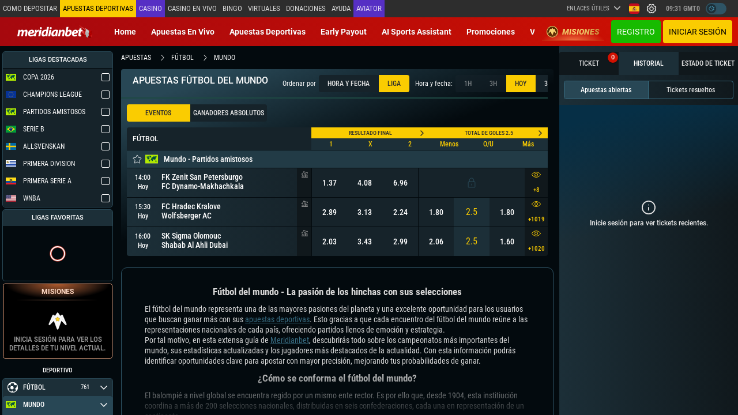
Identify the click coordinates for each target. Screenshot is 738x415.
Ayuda (341, 8)
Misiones (573, 31)
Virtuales (264, 8)
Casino (150, 8)
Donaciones (306, 8)
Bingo (232, 8)
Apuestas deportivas (267, 31)
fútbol (182, 58)
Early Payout (344, 31)
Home (125, 31)
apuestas (136, 58)
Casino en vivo (192, 8)
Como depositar (30, 8)
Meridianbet (289, 340)
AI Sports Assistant (416, 31)
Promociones (490, 31)
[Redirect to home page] (55, 31)
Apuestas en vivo (182, 31)
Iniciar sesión (697, 31)
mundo (224, 58)
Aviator (369, 8)
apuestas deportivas (277, 319)
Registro (636, 31)
